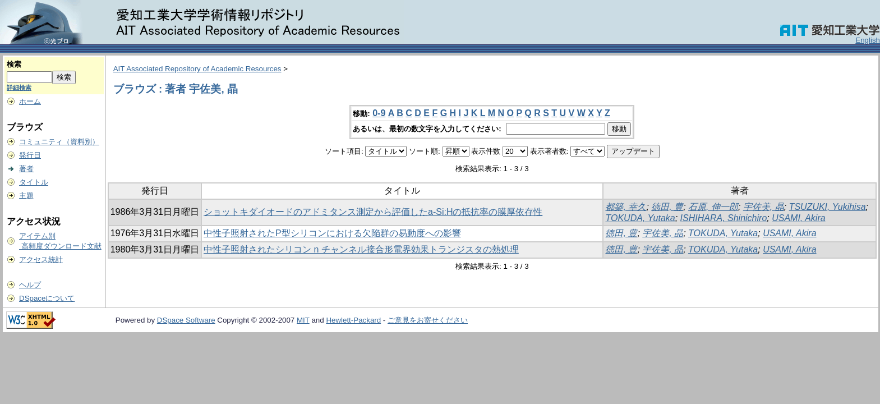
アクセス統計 (41, 259)
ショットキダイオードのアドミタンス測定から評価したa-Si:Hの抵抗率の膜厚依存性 (373, 212)
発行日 (30, 155)
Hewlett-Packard (353, 320)
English (867, 40)
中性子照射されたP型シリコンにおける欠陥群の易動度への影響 (332, 233)
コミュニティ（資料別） (59, 141)
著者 (26, 168)
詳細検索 (19, 87)
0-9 (378, 113)
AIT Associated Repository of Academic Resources (197, 69)
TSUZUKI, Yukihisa (827, 207)
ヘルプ (30, 285)
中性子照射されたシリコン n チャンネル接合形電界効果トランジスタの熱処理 (361, 249)
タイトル (33, 182)
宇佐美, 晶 (763, 207)
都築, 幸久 (625, 207)
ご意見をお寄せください (428, 320)
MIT (303, 320)
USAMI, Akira (798, 218)
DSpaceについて (47, 298)
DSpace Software (186, 320)
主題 (26, 195)
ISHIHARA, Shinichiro (723, 218)
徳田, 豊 (667, 207)
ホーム (30, 101)
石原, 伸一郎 (713, 207)
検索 (14, 64)
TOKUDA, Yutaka (640, 218)
